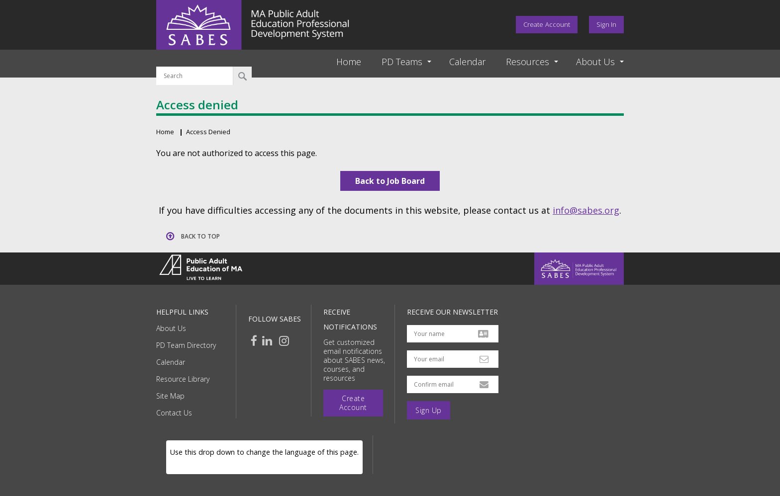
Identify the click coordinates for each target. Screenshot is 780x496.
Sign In (606, 24)
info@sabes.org (586, 210)
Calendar (467, 62)
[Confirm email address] (452, 384)
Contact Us (174, 412)
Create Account (546, 24)
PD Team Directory (186, 345)
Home (348, 62)
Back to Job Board (390, 180)
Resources (527, 62)
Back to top (200, 236)
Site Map (170, 396)
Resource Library (182, 379)
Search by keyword (194, 61)
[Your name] (452, 333)
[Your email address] (452, 359)
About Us (171, 328)
